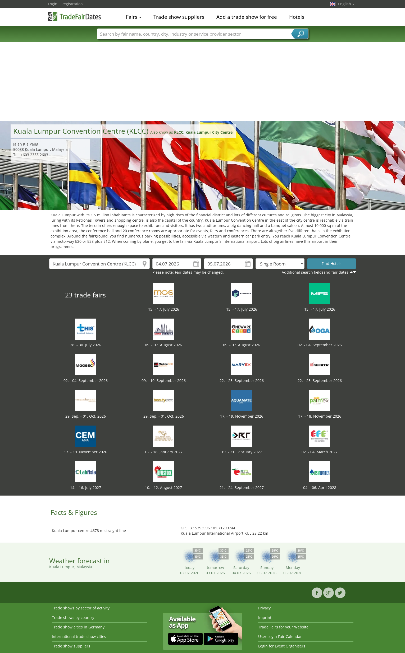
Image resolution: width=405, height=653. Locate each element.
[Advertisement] (202, 82)
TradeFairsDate (74, 16)
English (346, 3)
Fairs (133, 16)
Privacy (264, 607)
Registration (72, 3)
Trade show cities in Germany (78, 626)
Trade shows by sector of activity (81, 607)
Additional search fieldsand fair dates (315, 272)
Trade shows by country (73, 617)
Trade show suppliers (178, 16)
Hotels (296, 16)
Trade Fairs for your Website (283, 626)
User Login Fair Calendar (280, 636)
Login (52, 3)
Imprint (264, 617)
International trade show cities (79, 636)
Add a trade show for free (246, 16)
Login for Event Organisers (281, 646)
